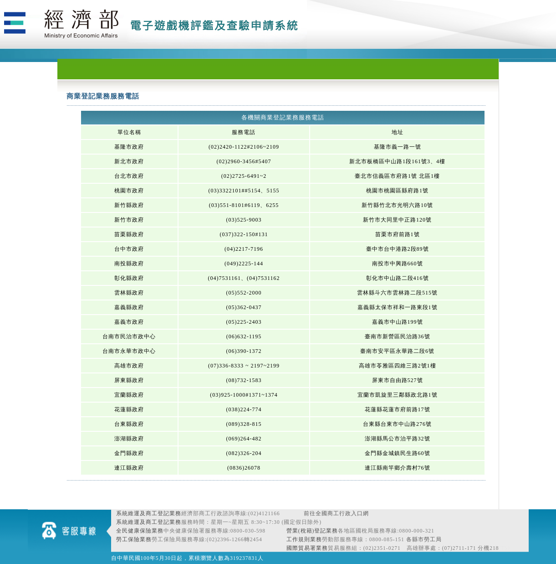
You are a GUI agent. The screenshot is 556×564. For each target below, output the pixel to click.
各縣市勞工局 (424, 539)
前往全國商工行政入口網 (336, 513)
